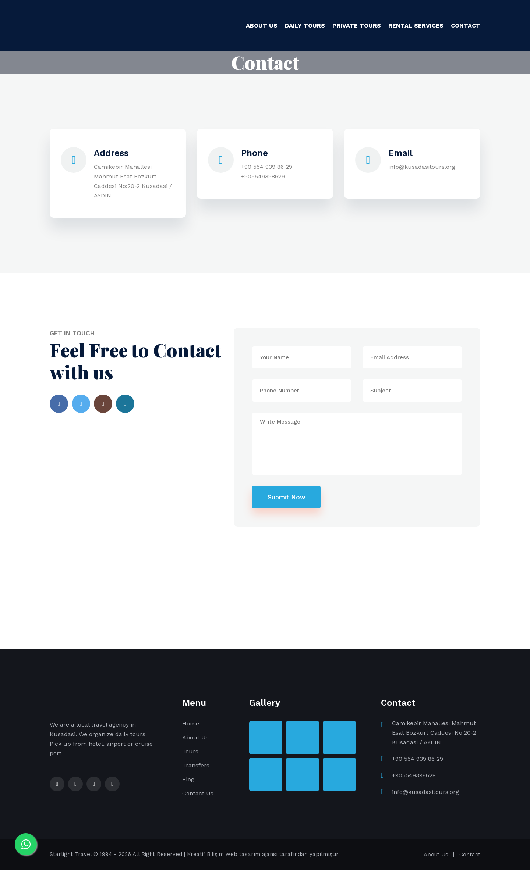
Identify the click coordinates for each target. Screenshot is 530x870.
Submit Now (286, 497)
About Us (195, 737)
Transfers (195, 765)
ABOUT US (262, 25)
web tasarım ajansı (252, 854)
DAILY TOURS (305, 25)
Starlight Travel (71, 854)
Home (190, 723)
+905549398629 (263, 176)
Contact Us (197, 793)
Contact (469, 854)
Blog (188, 779)
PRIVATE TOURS (356, 25)
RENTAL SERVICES (416, 25)
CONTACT (465, 25)
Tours (190, 751)
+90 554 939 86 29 (266, 166)
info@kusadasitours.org (421, 166)
